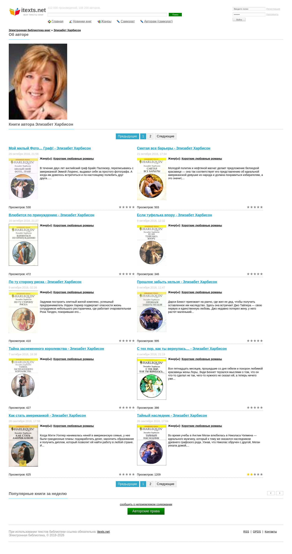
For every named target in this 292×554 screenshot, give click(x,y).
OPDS (257, 531)
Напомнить (272, 14)
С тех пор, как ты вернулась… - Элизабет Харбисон (182, 349)
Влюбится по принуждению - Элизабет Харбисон (51, 215)
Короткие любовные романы (73, 158)
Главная (57, 21)
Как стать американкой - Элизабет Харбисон (47, 415)
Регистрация (273, 9)
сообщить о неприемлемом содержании (146, 504)
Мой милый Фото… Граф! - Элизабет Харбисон (50, 148)
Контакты (271, 531)
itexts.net (103, 531)
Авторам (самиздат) (158, 21)
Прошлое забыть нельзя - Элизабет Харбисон (177, 282)
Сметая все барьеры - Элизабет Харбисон (173, 148)
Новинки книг (82, 21)
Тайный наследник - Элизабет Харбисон (172, 415)
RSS (246, 531)
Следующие (165, 136)
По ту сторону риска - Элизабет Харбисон (45, 282)
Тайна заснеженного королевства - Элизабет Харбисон (56, 349)
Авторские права (146, 511)
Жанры (106, 21)
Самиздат (128, 21)
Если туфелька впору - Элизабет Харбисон (174, 215)
